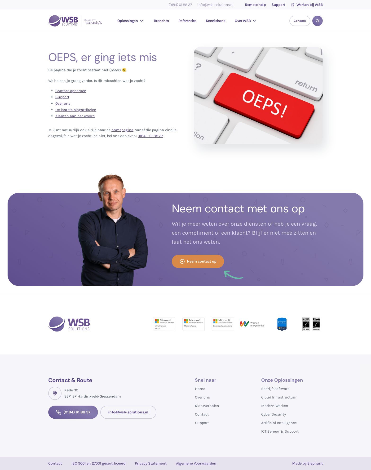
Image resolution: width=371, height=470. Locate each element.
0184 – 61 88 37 (150, 136)
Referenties (187, 21)
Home (200, 388)
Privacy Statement (151, 463)
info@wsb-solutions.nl (215, 4)
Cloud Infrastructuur (279, 397)
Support (278, 4)
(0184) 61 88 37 (180, 4)
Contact (202, 414)
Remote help (255, 4)
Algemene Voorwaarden (196, 463)
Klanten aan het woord (75, 116)
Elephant (315, 463)
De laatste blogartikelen (75, 109)
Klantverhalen (207, 405)
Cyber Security (273, 414)
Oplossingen (130, 21)
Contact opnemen (70, 91)
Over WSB (246, 21)
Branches (161, 21)
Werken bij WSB (307, 4)
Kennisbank (215, 21)
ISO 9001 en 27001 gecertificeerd (98, 463)
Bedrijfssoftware (275, 388)
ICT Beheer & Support (280, 431)
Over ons (62, 103)
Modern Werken (274, 405)
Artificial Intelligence (279, 423)
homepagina (122, 130)
